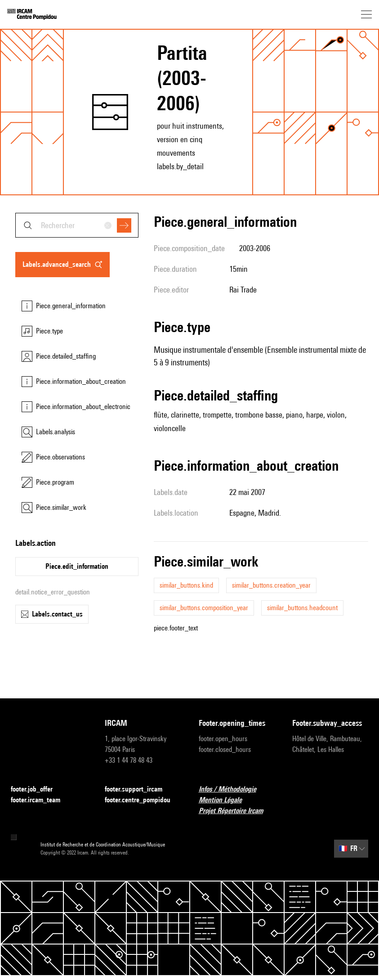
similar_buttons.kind (186, 585)
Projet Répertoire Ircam (236, 811)
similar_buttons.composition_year (204, 607)
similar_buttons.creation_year (271, 585)
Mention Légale (226, 800)
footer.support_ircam (139, 789)
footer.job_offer (37, 789)
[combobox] (76, 225)
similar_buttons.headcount (302, 607)
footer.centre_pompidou (143, 800)
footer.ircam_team (41, 800)
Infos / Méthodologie (233, 789)
